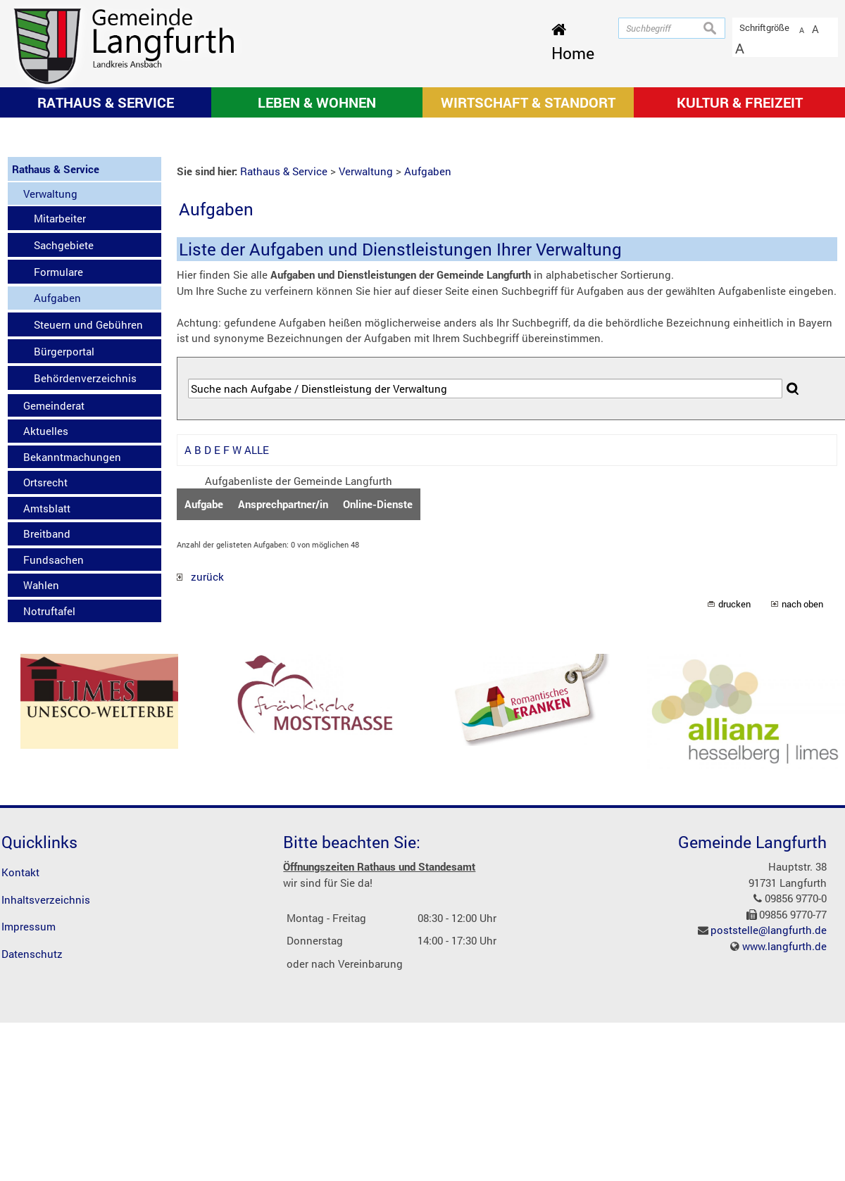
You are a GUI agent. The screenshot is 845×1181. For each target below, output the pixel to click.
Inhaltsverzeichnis (45, 1084)
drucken (734, 788)
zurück (200, 761)
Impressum (28, 1111)
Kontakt (20, 1057)
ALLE (256, 635)
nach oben (802, 788)
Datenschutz (32, 1138)
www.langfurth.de (784, 1130)
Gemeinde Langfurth (752, 1026)
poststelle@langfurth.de (769, 1115)
